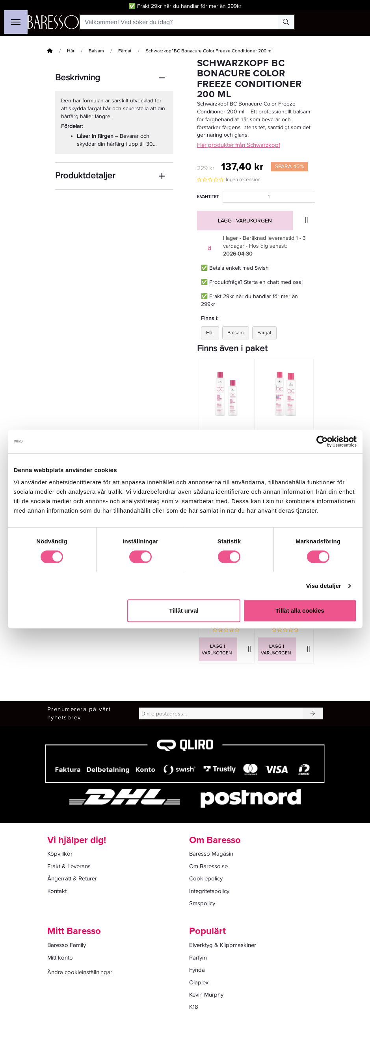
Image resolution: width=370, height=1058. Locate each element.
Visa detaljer (323, 585)
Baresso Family (66, 945)
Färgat (125, 51)
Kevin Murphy (206, 994)
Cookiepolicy (206, 878)
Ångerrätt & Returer (72, 878)
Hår (70, 51)
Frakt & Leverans (69, 866)
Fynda (197, 969)
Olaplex (198, 982)
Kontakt (57, 891)
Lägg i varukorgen (245, 220)
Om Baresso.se (208, 866)
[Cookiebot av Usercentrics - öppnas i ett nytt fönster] (322, 441)
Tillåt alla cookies (299, 610)
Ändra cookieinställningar (79, 972)
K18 (193, 1006)
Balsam (96, 51)
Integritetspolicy (209, 891)
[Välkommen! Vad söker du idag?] (179, 22)
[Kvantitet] (269, 197)
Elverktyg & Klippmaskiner (222, 945)
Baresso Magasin (211, 853)
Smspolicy (202, 903)
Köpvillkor (60, 853)
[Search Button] (286, 22)
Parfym (198, 957)
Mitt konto (60, 957)
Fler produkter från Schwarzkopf (238, 144)
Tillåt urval (184, 610)
